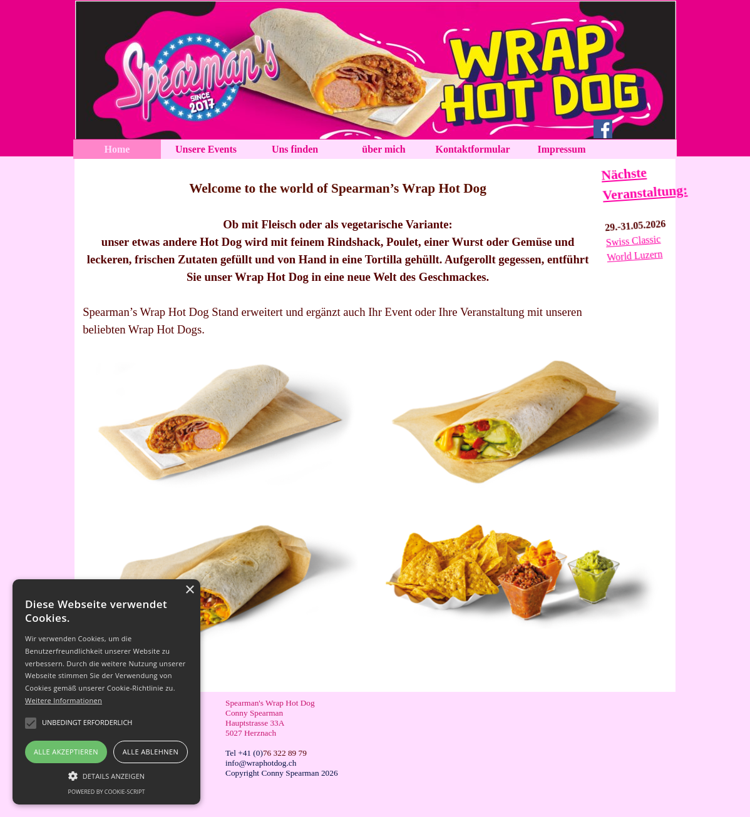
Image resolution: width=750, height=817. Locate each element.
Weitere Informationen (63, 700)
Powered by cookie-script (106, 792)
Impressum (561, 149)
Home (117, 149)
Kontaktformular (472, 149)
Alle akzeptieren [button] (66, 751)
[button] (106, 774)
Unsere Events (206, 149)
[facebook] (602, 128)
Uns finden (295, 149)
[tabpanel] (338, 250)
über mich (383, 149)
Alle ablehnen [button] (150, 751)
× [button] (189, 590)
